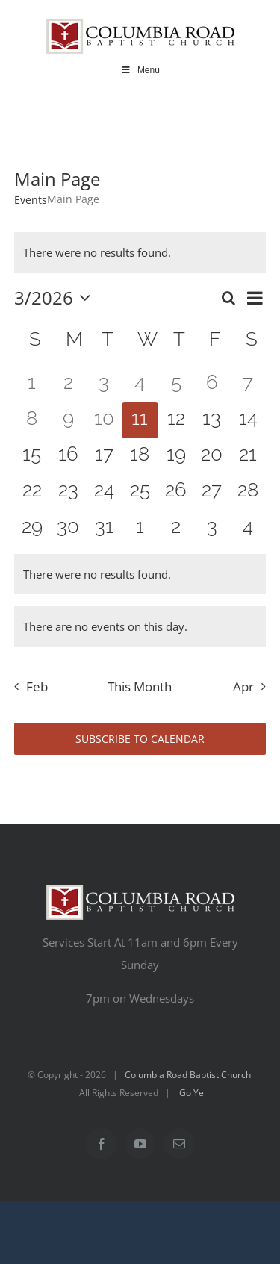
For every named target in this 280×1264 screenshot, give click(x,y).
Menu (140, 70)
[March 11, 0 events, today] (140, 420)
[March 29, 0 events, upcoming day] (32, 529)
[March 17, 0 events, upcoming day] (104, 456)
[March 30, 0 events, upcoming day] (68, 529)
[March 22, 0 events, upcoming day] (32, 492)
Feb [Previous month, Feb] (37, 686)
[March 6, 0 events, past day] (212, 384)
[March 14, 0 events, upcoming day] (248, 420)
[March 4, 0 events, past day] (140, 384)
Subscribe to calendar (140, 738)
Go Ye (191, 1092)
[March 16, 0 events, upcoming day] (68, 456)
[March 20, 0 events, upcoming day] (212, 456)
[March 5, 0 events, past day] (176, 384)
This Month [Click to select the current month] (140, 686)
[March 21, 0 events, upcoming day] (248, 456)
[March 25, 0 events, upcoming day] (140, 492)
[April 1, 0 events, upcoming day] (140, 529)
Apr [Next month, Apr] (243, 686)
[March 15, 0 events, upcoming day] (32, 456)
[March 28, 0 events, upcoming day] (248, 492)
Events (30, 200)
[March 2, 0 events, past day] (68, 384)
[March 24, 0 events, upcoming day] (104, 492)
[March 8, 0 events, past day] (32, 420)
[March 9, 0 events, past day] (68, 420)
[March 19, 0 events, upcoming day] (176, 456)
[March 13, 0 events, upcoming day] (212, 420)
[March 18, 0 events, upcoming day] (140, 456)
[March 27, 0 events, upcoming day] (212, 492)
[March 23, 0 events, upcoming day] (68, 492)
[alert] (140, 252)
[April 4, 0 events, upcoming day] (248, 529)
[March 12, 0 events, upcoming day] (176, 420)
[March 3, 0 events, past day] (104, 384)
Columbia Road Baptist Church (188, 1074)
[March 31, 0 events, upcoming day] (104, 529)
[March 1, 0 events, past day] (32, 384)
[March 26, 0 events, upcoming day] (176, 492)
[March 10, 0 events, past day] (104, 420)
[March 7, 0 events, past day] (248, 384)
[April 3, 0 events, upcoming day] (212, 529)
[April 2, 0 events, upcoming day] (176, 529)
